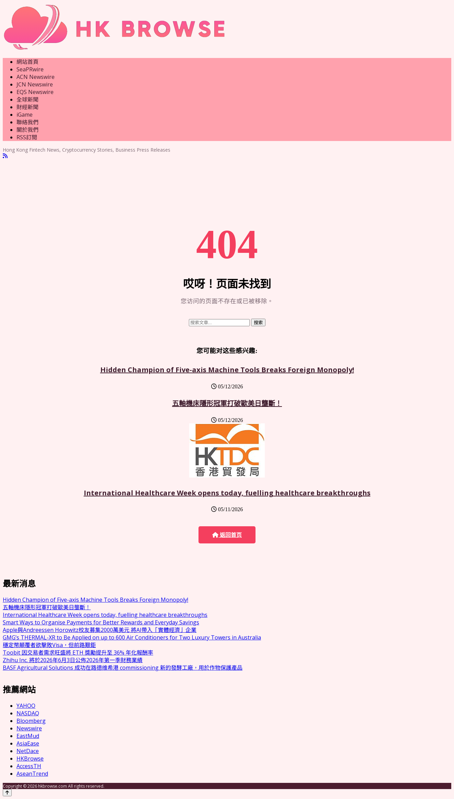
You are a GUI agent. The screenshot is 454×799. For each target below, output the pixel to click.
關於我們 (27, 129)
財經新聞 (27, 107)
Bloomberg (31, 721)
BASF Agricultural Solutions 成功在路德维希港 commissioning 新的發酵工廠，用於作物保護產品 (122, 667)
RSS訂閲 (26, 137)
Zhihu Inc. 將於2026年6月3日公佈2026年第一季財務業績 (73, 660)
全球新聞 (27, 99)
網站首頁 (27, 62)
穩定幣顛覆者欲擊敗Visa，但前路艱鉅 (49, 645)
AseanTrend (32, 773)
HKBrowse (30, 758)
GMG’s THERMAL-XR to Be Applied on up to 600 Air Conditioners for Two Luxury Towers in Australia (132, 637)
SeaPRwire (30, 69)
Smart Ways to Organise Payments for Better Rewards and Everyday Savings (101, 622)
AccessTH (28, 766)
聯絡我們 (27, 122)
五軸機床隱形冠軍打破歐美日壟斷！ (227, 403)
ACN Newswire (35, 77)
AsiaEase (27, 743)
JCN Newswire (34, 84)
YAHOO (25, 705)
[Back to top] (7, 792)
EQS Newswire (35, 92)
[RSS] (5, 156)
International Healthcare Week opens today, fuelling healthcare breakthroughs (227, 492)
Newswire (29, 728)
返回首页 (227, 535)
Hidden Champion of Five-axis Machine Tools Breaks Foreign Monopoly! (227, 369)
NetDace (27, 751)
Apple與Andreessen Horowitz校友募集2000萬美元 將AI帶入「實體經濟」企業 (99, 630)
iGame (24, 114)
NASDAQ (27, 713)
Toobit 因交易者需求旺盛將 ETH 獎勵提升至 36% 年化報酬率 (78, 652)
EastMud (27, 736)
